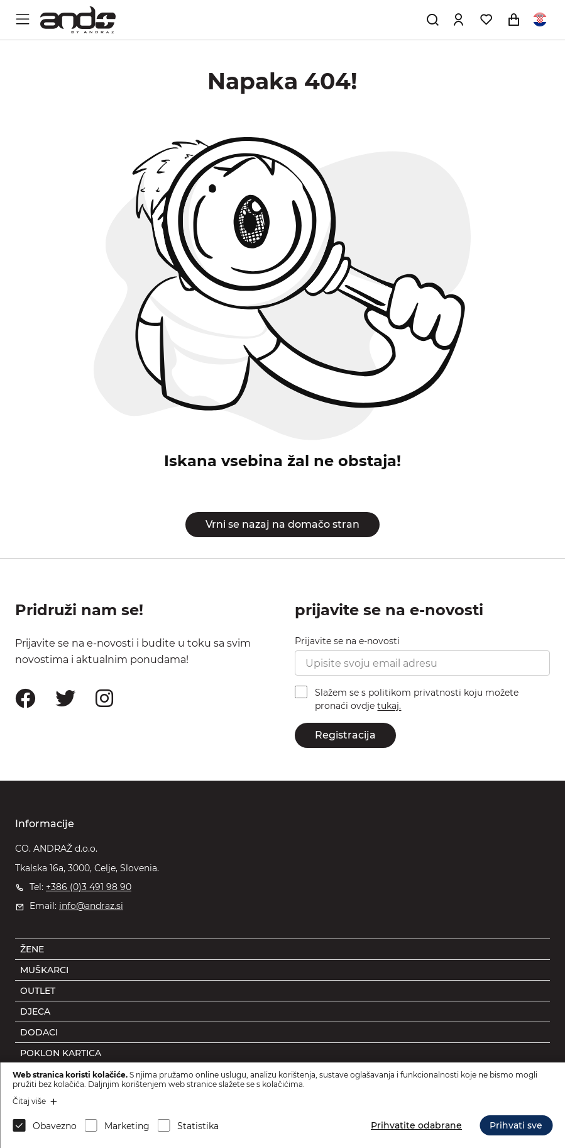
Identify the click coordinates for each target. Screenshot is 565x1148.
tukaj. (389, 706)
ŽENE (32, 949)
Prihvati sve (516, 1125)
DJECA (35, 1011)
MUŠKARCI (44, 970)
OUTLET (37, 990)
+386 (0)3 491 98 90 (88, 887)
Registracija (345, 735)
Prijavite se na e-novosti (347, 641)
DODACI (39, 1032)
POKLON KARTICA (60, 1053)
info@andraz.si (91, 905)
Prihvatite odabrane (416, 1125)
